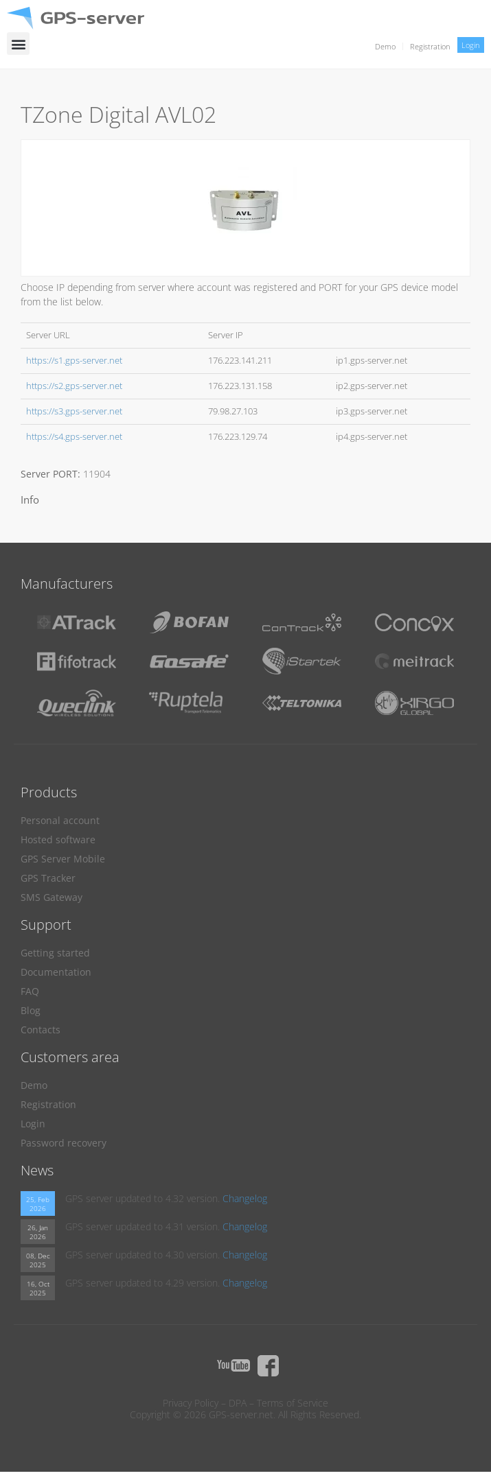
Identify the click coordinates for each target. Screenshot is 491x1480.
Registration (430, 46)
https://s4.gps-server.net (74, 437)
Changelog (244, 1198)
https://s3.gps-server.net (74, 411)
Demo (385, 46)
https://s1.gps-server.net (74, 360)
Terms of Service (292, 1402)
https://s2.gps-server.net (74, 386)
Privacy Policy (190, 1402)
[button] (18, 43)
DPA (238, 1402)
